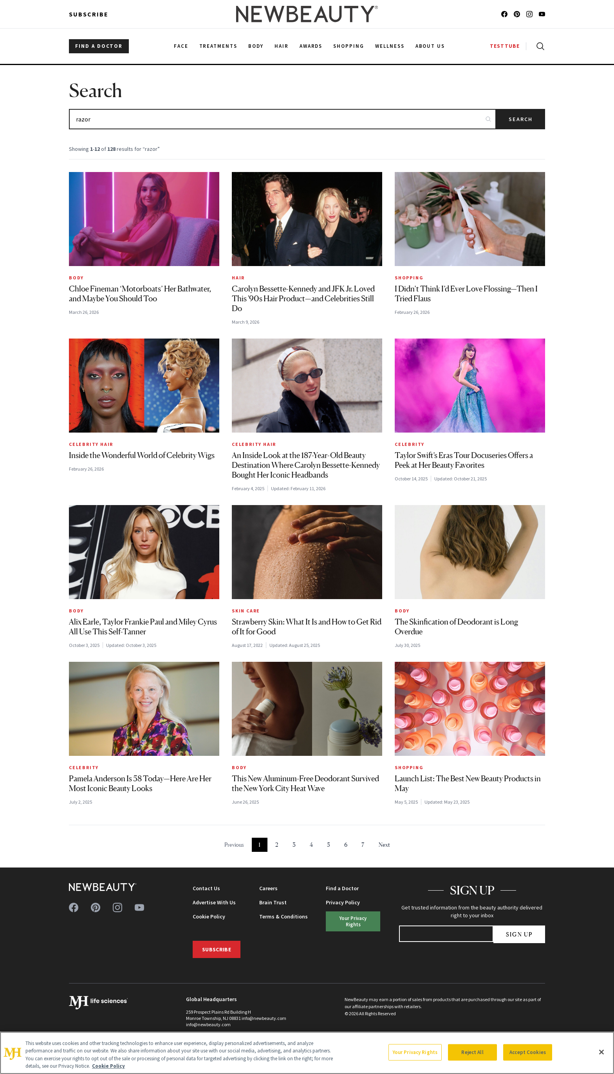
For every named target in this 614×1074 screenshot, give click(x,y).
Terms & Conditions (283, 916)
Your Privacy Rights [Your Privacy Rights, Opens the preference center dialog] (415, 1052)
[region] (307, 1053)
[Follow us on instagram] (529, 14)
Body (76, 278)
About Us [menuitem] (430, 46)
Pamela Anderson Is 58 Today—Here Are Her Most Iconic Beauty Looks (140, 783)
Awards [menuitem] (311, 46)
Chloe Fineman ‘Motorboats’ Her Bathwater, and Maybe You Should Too (140, 293)
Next (384, 844)
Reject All (472, 1052)
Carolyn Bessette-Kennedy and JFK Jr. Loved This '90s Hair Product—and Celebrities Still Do (303, 298)
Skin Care (246, 611)
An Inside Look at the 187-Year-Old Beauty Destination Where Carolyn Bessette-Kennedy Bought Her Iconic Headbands (306, 465)
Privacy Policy (343, 902)
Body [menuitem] (256, 46)
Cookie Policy (209, 916)
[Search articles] (282, 119)
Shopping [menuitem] (348, 46)
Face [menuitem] (181, 46)
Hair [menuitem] (281, 46)
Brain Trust (273, 902)
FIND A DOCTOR (99, 46)
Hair (238, 278)
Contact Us (206, 888)
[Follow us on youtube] (542, 14)
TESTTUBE (505, 46)
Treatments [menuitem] (218, 46)
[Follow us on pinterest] (517, 14)
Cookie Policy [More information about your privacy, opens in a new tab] (108, 1066)
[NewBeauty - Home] (307, 14)
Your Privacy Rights (353, 921)
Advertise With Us (214, 902)
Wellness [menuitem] (390, 46)
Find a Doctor (342, 888)
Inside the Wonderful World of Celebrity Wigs (142, 455)
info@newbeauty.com (208, 1024)
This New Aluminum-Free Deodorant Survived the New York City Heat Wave (305, 783)
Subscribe (88, 14)
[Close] (601, 1052)
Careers (268, 888)
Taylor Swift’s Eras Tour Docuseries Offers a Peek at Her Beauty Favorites (464, 460)
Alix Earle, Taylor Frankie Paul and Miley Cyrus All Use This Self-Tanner (143, 626)
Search (521, 119)
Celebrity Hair (91, 444)
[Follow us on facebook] (504, 14)
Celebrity (409, 444)
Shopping (409, 278)
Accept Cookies (527, 1052)
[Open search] (539, 46)
